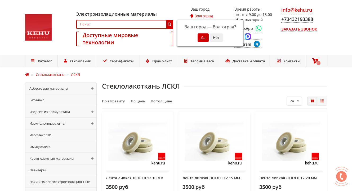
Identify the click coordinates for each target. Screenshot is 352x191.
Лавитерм (37, 170)
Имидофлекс (39, 146)
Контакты (289, 61)
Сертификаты (118, 61)
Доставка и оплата (245, 61)
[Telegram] (247, 44)
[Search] (124, 24)
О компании (77, 61)
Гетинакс (36, 100)
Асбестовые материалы (62, 88)
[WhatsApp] (247, 28)
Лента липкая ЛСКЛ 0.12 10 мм (134, 177)
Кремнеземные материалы (62, 158)
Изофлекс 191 (40, 135)
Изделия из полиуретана (62, 112)
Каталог (41, 61)
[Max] (247, 36)
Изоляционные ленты (62, 123)
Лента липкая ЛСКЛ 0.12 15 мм (211, 177)
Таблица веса (199, 61)
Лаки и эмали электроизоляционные (59, 181)
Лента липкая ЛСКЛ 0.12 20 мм (288, 177)
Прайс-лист (158, 61)
